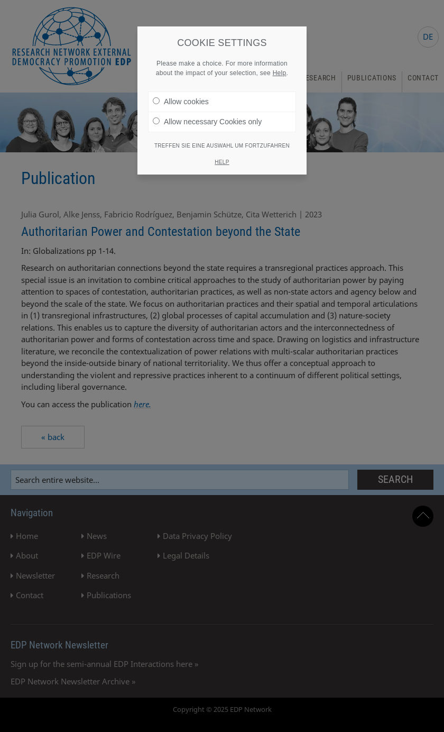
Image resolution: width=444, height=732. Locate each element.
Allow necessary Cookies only (207, 121)
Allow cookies (181, 101)
